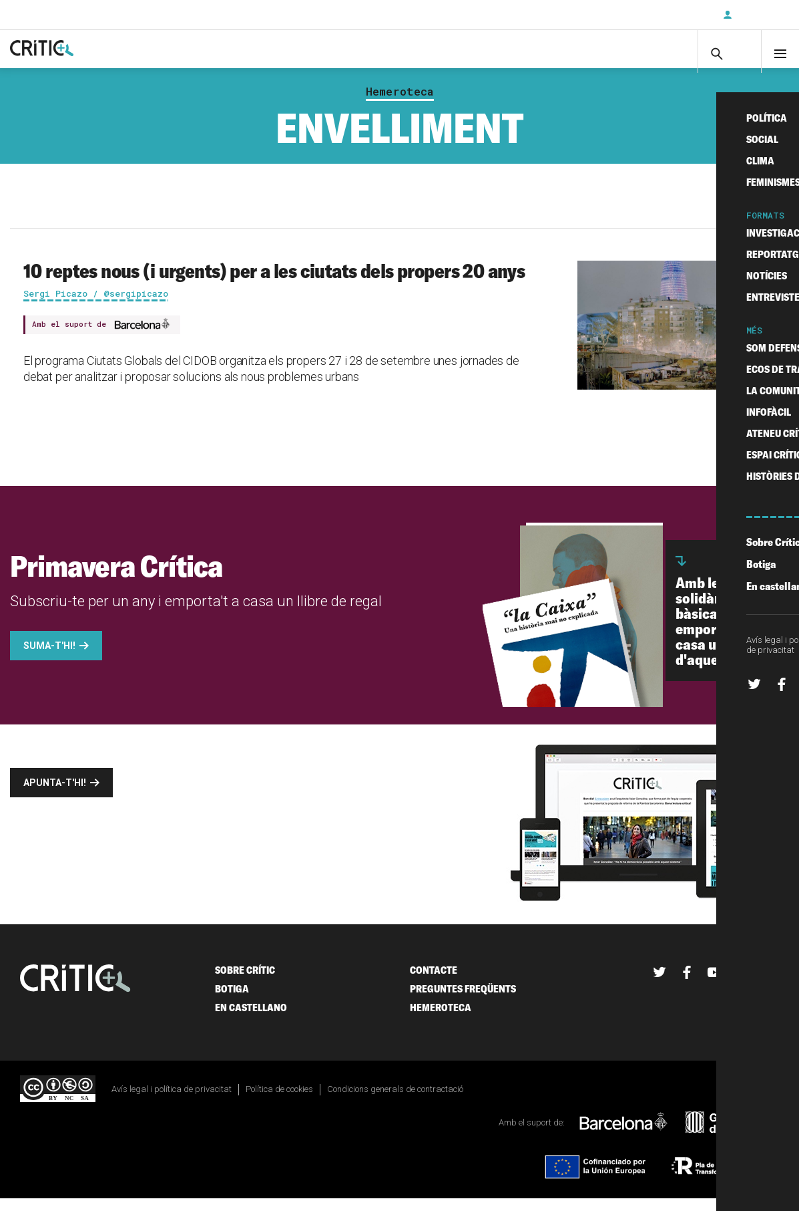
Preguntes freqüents (463, 1002)
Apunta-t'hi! (54, 796)
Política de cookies (279, 1102)
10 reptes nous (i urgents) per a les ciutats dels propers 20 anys (274, 283)
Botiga (232, 1002)
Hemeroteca (400, 104)
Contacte (433, 983)
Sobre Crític (245, 983)
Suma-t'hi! (49, 659)
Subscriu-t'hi (669, 14)
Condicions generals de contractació (395, 1102)
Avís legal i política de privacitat (171, 1102)
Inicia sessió (759, 14)
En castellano (251, 1021)
